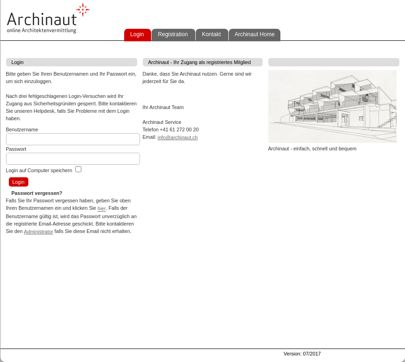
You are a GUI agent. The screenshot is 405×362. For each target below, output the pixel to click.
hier (102, 209)
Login (136, 34)
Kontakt (211, 34)
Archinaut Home (253, 34)
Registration (172, 34)
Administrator (38, 231)
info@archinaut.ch (178, 137)
